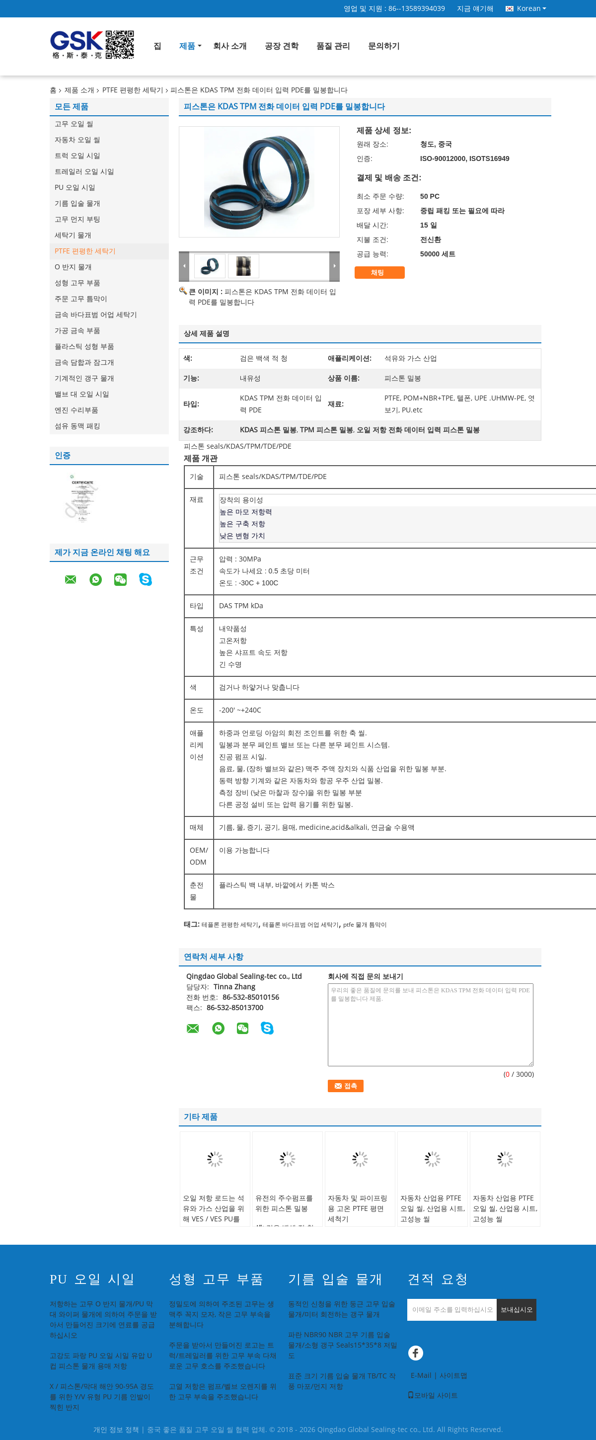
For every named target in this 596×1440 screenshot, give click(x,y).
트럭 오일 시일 (77, 156)
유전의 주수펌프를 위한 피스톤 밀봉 (284, 1203)
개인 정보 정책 (116, 1430)
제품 (187, 46)
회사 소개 (230, 46)
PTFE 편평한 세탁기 (132, 90)
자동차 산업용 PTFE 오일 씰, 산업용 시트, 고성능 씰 (432, 1208)
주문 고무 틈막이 (81, 299)
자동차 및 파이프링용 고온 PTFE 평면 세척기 (357, 1208)
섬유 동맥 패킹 (77, 426)
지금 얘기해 (475, 8)
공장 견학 (281, 46)
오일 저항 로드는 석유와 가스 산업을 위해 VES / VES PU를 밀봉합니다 (213, 1214)
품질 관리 (333, 46)
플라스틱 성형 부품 (84, 346)
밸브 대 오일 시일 (82, 394)
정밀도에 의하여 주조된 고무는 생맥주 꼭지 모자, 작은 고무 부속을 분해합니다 (221, 1314)
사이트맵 (453, 1375)
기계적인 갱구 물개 (84, 378)
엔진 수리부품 (76, 410)
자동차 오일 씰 (77, 140)
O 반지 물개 (73, 267)
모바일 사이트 (432, 1395)
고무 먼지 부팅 (77, 219)
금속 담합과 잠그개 (84, 362)
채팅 (384, 273)
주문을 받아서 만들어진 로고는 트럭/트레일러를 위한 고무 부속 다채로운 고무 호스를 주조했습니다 (223, 1355)
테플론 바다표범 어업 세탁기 (301, 924)
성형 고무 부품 (77, 283)
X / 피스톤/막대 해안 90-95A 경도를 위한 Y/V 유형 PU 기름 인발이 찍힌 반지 (102, 1397)
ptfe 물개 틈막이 (365, 924)
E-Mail (421, 1375)
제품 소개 (79, 90)
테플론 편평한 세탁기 (230, 924)
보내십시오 (517, 1309)
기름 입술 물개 (77, 203)
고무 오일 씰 (74, 124)
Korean (531, 8)
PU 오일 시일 (75, 187)
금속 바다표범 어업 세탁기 (96, 315)
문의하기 (384, 46)
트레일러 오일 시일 (84, 171)
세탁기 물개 (73, 235)
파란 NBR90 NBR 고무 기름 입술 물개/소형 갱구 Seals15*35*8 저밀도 (342, 1345)
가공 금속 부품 (77, 330)
